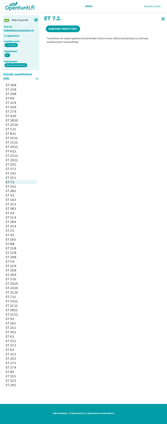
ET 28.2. (11, 191)
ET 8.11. (11, 133)
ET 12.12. (12, 314)
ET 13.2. (11, 341)
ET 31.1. (11, 177)
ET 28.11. (12, 310)
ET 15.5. (11, 376)
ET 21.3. (11, 204)
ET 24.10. (12, 288)
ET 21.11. (12, 305)
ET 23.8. (11, 89)
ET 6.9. (10, 98)
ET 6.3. (10, 349)
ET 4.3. (10, 195)
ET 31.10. (12, 292)
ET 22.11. (12, 142)
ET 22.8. (11, 252)
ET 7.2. (10, 182)
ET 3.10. (11, 279)
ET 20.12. (12, 160)
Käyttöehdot (60, 413)
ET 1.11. (11, 129)
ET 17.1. (11, 169)
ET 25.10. (12, 124)
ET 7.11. (11, 297)
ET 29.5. (11, 385)
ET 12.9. (11, 266)
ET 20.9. (11, 107)
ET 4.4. (10, 213)
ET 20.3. (11, 358)
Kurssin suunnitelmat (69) (20, 76)
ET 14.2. (11, 186)
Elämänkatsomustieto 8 (19, 30)
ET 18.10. (12, 120)
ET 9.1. (10, 319)
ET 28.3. (11, 208)
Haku (88, 6)
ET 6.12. (11, 151)
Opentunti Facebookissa (100, 413)
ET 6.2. (10, 336)
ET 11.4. (11, 217)
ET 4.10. (11, 116)
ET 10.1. (11, 164)
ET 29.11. (12, 147)
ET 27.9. (11, 111)
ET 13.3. (11, 354)
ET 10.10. (12, 283)
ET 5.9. (10, 261)
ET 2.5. (10, 230)
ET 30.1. (11, 332)
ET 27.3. (11, 363)
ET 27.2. (11, 345)
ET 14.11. (12, 301)
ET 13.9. (11, 102)
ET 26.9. (11, 274)
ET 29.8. (11, 257)
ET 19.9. (11, 270)
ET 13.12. (12, 155)
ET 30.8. (11, 94)
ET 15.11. (12, 138)
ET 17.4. (11, 367)
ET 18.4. (11, 222)
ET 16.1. (11, 323)
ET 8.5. (10, 372)
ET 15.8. (11, 248)
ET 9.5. (10, 235)
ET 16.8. (11, 85)
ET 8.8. (10, 244)
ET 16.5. (11, 239)
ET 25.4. (11, 226)
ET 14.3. (11, 199)
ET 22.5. (11, 380)
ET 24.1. (11, 173)
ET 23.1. (11, 327)
